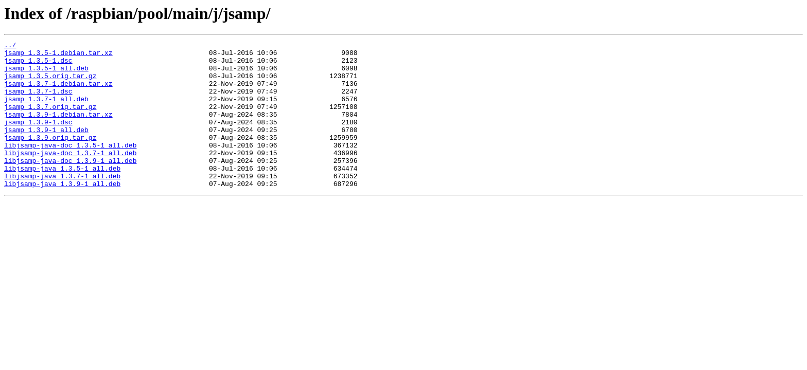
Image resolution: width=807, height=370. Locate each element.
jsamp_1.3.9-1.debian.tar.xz (58, 129)
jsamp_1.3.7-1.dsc (38, 101)
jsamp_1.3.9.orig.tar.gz (50, 157)
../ (10, 46)
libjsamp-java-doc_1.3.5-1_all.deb (70, 166)
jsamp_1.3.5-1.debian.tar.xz (58, 55)
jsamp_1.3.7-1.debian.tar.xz (58, 92)
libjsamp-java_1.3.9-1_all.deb (62, 212)
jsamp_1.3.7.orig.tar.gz (50, 120)
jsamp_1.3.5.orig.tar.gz (50, 83)
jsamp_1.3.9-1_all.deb (46, 148)
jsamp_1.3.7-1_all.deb (46, 111)
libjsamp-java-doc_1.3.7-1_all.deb (70, 175)
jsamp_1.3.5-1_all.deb (46, 74)
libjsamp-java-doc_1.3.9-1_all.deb (70, 185)
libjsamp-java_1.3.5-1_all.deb (62, 194)
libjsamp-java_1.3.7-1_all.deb (62, 203)
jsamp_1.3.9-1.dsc (38, 138)
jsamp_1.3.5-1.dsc (38, 64)
